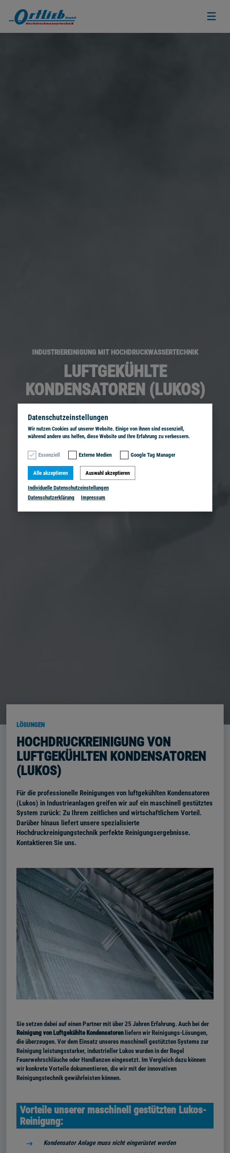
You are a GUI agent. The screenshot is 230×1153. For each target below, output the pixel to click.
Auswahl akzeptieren (108, 473)
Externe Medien (95, 455)
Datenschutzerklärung (51, 497)
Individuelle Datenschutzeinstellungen (68, 488)
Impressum (93, 497)
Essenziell (49, 455)
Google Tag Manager (153, 455)
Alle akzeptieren (50, 473)
